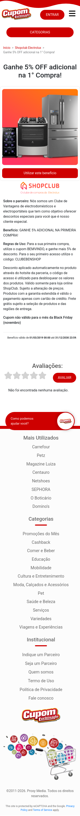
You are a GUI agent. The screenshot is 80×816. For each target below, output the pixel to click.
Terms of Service (42, 810)
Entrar (52, 15)
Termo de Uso (41, 681)
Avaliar (64, 378)
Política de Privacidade (41, 690)
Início (6, 47)
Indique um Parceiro (41, 655)
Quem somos (41, 673)
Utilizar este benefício (40, 173)
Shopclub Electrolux (28, 47)
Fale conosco (41, 698)
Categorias (40, 32)
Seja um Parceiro (41, 664)
